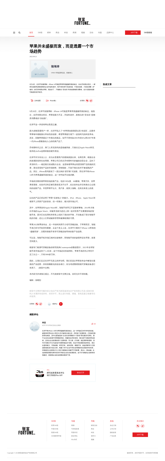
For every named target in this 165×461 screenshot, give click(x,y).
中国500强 (54, 429)
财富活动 (94, 426)
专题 (100, 33)
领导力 (93, 436)
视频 (83, 33)
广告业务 (113, 436)
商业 (57, 33)
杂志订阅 (113, 426)
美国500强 (54, 433)
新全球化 (74, 436)
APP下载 (133, 33)
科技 (66, 33)
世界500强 (54, 426)
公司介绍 (113, 429)
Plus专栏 (74, 440)
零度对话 (74, 433)
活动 (91, 33)
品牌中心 (110, 33)
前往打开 (80, 373)
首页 (31, 33)
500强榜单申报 (56, 436)
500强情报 (148, 33)
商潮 (74, 33)
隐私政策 (113, 433)
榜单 (49, 33)
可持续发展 (75, 429)
